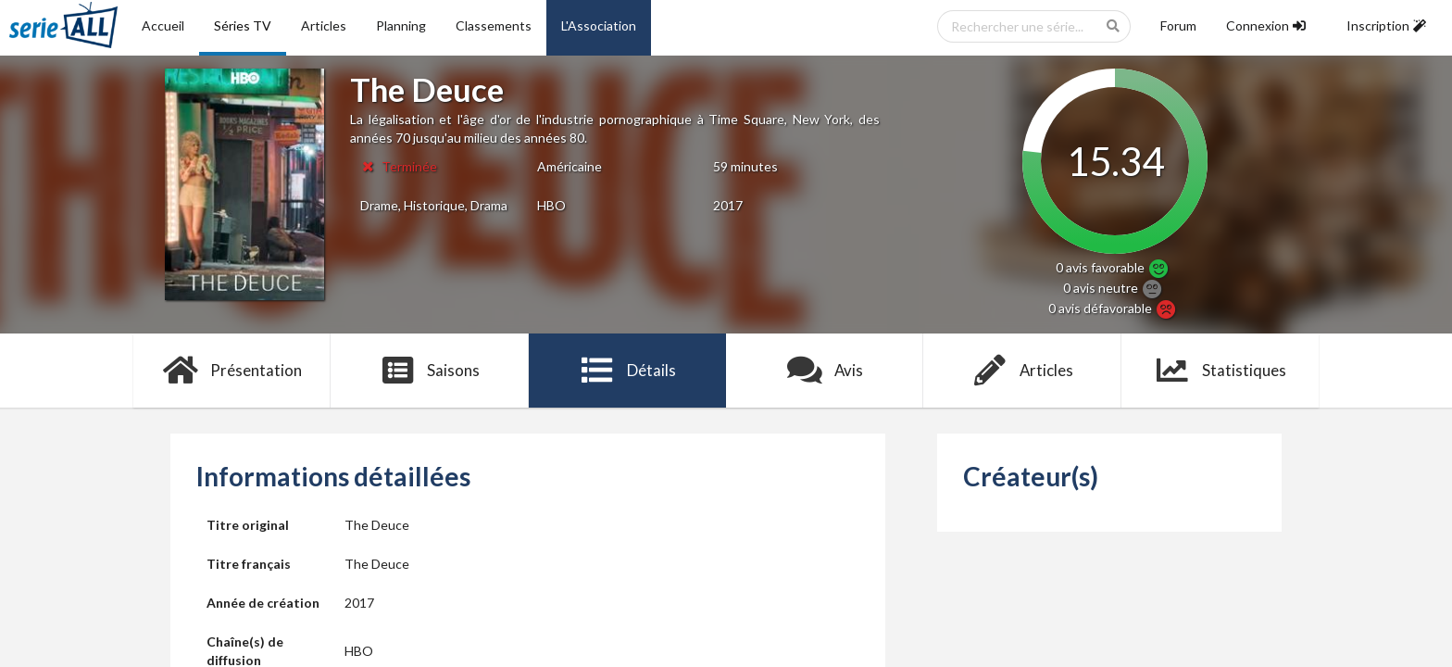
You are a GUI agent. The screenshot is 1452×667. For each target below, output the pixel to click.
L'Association (598, 25)
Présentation (232, 370)
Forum (1178, 25)
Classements (494, 25)
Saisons (430, 370)
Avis (824, 370)
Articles (323, 25)
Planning (401, 25)
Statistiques (1220, 370)
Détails (627, 370)
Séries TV (242, 25)
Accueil (163, 25)
